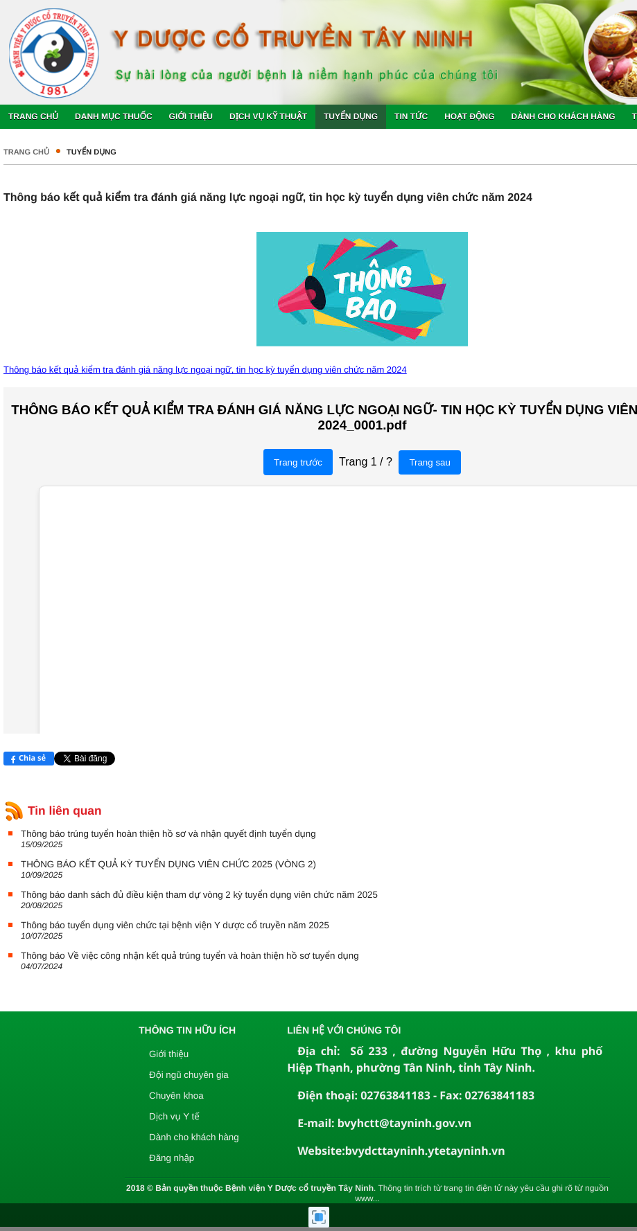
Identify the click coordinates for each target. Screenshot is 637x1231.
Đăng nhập (171, 1158)
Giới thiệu (169, 1054)
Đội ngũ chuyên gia (189, 1075)
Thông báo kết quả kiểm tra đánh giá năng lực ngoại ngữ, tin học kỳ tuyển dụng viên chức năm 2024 (205, 369)
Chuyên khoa (176, 1095)
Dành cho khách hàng (194, 1137)
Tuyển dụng (91, 152)
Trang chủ (26, 152)
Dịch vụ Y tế (174, 1116)
